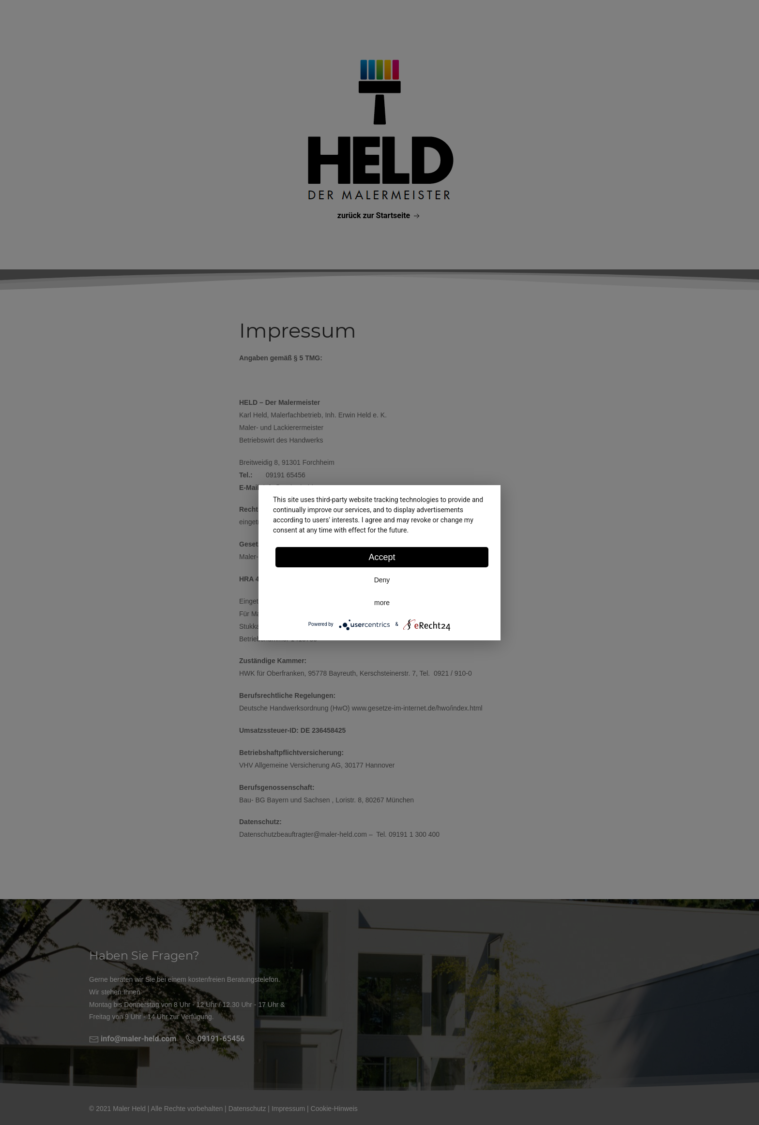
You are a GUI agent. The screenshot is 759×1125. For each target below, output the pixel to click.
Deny (382, 580)
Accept (381, 557)
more (382, 603)
